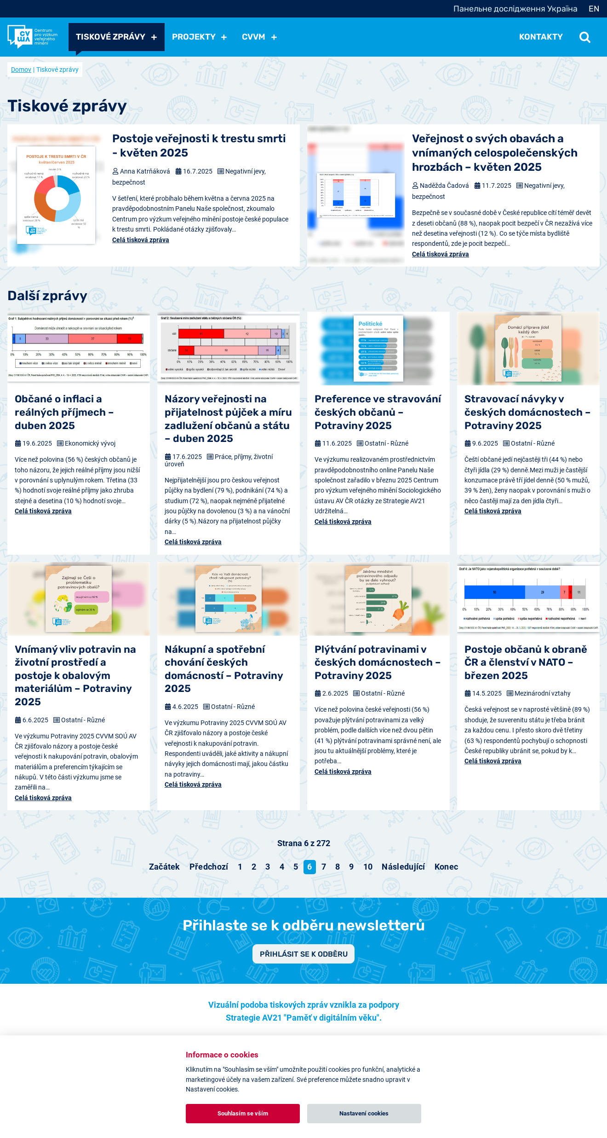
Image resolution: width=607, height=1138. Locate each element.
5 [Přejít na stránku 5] (295, 866)
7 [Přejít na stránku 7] (323, 866)
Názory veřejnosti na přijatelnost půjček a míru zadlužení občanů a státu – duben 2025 (228, 419)
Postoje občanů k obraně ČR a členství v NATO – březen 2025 (525, 662)
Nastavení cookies (364, 1113)
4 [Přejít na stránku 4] (282, 866)
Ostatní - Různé (386, 443)
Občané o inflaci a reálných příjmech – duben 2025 (64, 412)
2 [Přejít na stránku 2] (254, 866)
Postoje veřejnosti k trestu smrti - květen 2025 (199, 145)
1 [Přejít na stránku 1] (240, 866)
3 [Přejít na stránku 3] (267, 866)
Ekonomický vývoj (90, 443)
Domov (21, 69)
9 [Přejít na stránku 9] (351, 866)
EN (594, 9)
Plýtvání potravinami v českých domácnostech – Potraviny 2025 (378, 662)
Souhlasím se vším (243, 1113)
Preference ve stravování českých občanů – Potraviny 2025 (378, 412)
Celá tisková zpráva (140, 240)
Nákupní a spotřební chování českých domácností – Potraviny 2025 (224, 669)
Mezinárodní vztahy (543, 693)
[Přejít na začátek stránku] (164, 867)
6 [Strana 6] (309, 866)
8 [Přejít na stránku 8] (337, 866)
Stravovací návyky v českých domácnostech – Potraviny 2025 (527, 412)
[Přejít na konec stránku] (446, 867)
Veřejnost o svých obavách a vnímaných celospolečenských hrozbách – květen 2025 (495, 153)
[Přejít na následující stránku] (403, 867)
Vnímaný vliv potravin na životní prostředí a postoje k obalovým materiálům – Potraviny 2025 (75, 675)
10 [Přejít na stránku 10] (368, 866)
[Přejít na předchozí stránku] (209, 867)
